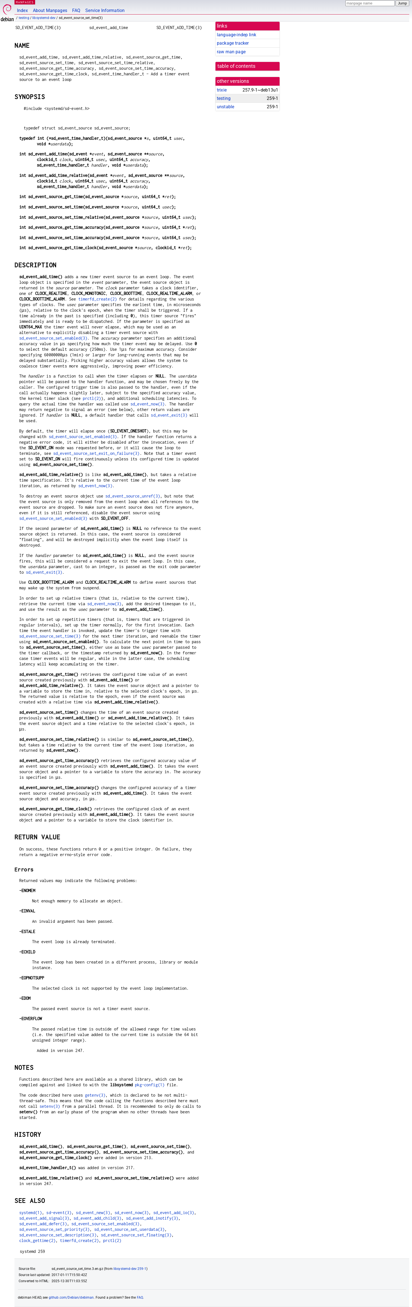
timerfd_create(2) (97, 299)
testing (24, 18)
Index (22, 10)
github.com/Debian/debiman (71, 1297)
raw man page (231, 51)
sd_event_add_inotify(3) (152, 1218)
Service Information (105, 10)
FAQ (76, 10)
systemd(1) (30, 1212)
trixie (222, 90)
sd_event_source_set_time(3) (50, 636)
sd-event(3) (58, 1212)
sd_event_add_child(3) (97, 1218)
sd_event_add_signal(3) (44, 1218)
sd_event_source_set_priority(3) (54, 1229)
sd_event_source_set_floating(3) (136, 1234)
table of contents (236, 66)
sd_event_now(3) (147, 404)
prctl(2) (92, 398)
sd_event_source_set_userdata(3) (129, 1229)
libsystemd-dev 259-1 (129, 1269)
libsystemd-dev (43, 18)
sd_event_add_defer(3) (43, 1223)
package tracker (233, 43)
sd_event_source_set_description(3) (57, 1234)
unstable (225, 106)
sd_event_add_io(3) (173, 1212)
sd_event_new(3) (93, 1212)
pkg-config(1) (149, 1084)
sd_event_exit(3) (169, 415)
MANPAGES (25, 2)
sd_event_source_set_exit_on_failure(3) (96, 453)
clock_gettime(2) (37, 1240)
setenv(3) (50, 1106)
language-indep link (236, 34)
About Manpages (50, 10)
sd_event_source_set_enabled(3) (53, 338)
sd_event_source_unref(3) (132, 496)
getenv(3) (95, 1095)
